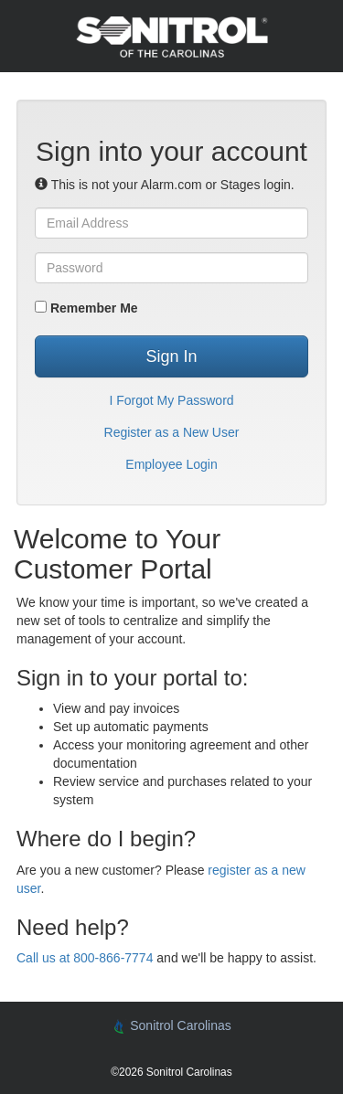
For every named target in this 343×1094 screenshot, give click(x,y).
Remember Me (86, 308)
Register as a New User (172, 432)
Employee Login (171, 464)
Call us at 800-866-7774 (84, 958)
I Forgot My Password (171, 400)
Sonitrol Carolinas (171, 1026)
